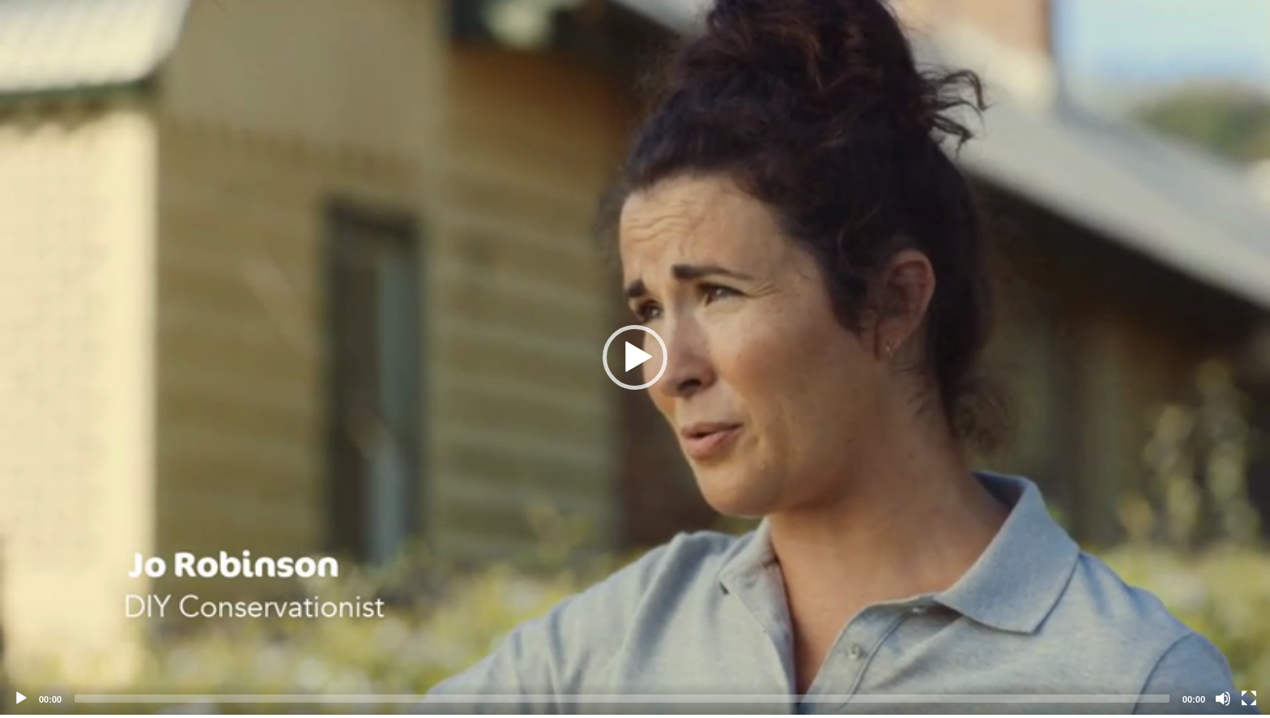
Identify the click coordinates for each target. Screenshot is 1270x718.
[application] (635, 357)
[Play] (21, 698)
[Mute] (1223, 698)
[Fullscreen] (1249, 698)
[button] (635, 357)
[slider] (622, 698)
